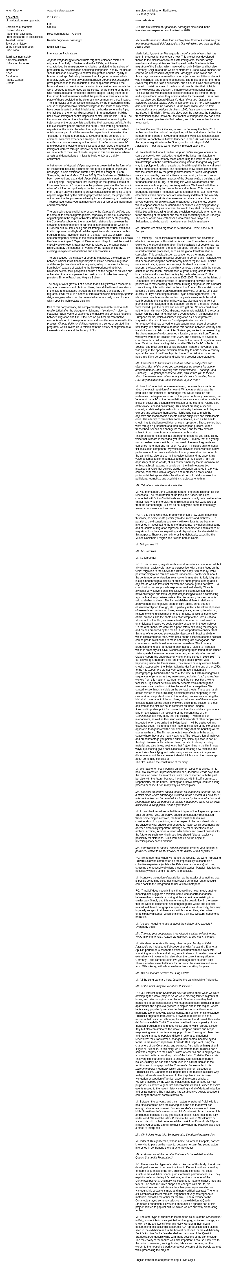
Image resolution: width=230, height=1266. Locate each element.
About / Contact (15, 79)
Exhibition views (56, 46)
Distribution (12, 76)
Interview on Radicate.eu (62, 53)
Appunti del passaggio (19, 33)
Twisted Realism (15, 40)
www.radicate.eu (145, 20)
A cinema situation (16, 60)
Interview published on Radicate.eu (156, 10)
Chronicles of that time (19, 27)
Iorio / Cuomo (14, 10)
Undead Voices (15, 30)
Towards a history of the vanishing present (20, 45)
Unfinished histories (17, 63)
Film (49, 23)
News (9, 73)
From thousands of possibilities (24, 36)
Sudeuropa (12, 50)
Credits (10, 83)
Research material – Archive (64, 33)
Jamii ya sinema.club (18, 56)
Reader (64, 40)
